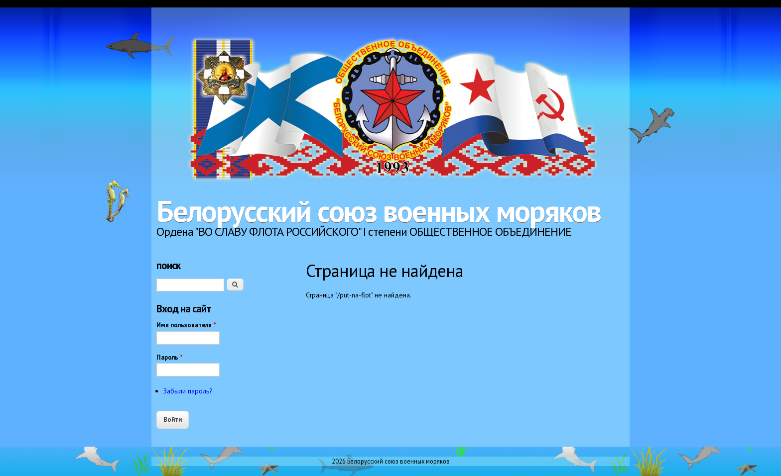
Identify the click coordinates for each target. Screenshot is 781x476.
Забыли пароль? (188, 390)
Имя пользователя (186, 325)
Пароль (169, 357)
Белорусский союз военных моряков (378, 210)
